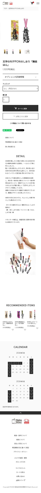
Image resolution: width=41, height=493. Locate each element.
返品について (9, 137)
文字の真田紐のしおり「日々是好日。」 (20, 323)
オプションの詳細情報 (14, 77)
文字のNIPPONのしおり (16, 8)
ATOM (22, 462)
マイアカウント (20, 468)
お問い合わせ (20, 476)
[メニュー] (38, 3)
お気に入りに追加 (20, 116)
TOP (5, 8)
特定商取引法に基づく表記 (13, 142)
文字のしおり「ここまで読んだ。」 (32, 322)
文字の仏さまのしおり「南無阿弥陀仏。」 (8, 323)
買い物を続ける (10, 147)
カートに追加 (20, 108)
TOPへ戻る (20, 413)
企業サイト (19, 480)
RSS (17, 462)
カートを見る (20, 472)
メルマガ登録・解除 (20, 458)
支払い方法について (20, 443)
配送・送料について (20, 435)
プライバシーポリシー (20, 452)
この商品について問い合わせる (20, 123)
